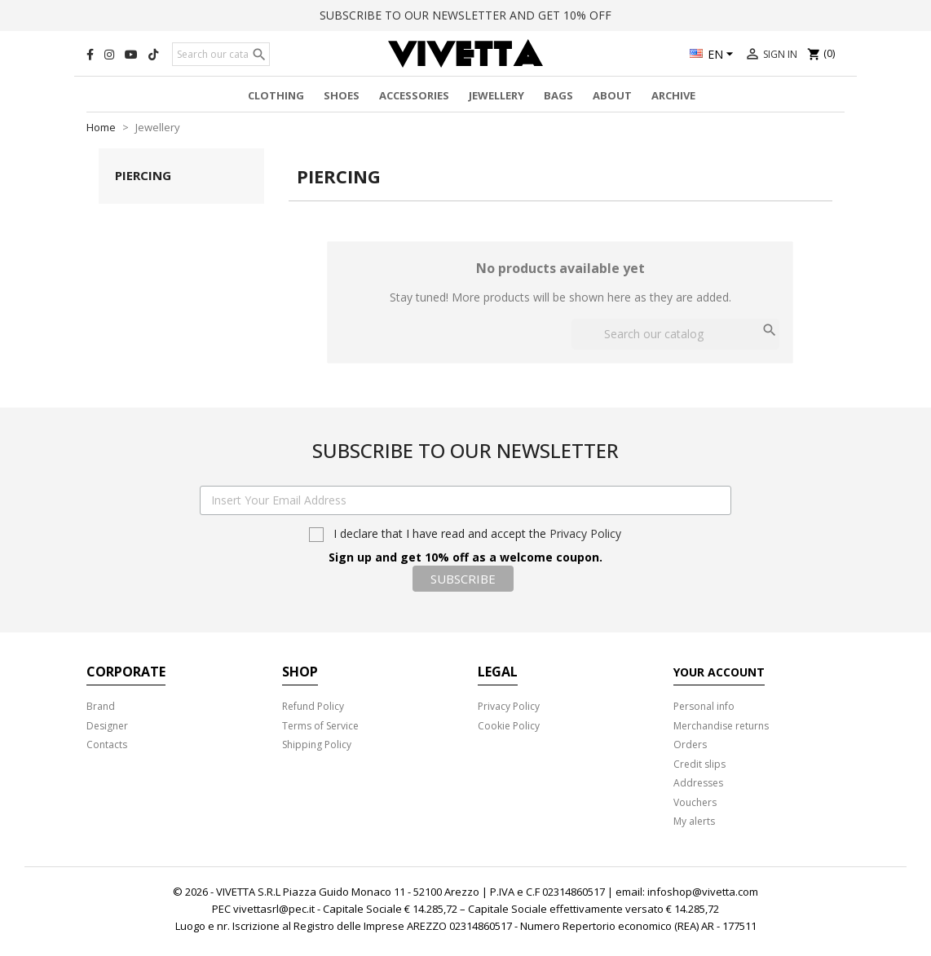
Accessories (414, 95)
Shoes (342, 95)
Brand (100, 706)
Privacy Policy (585, 533)
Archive (673, 95)
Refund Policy (313, 706)
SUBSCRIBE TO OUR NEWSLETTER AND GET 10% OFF (465, 15)
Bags (558, 95)
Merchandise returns (721, 726)
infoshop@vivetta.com (702, 891)
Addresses (698, 783)
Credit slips (699, 764)
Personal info (704, 706)
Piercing (143, 175)
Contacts (106, 744)
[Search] (221, 54)
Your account (719, 672)
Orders (690, 744)
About (612, 95)
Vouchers (695, 802)
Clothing (276, 95)
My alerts (694, 821)
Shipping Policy (316, 744)
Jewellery (496, 95)
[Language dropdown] (714, 55)
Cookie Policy (509, 726)
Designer (107, 726)
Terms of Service (320, 726)
